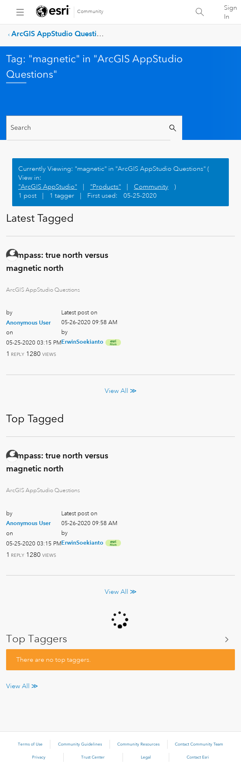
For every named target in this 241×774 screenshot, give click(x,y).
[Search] (88, 128)
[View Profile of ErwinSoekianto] (82, 341)
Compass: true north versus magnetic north (57, 261)
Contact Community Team (199, 744)
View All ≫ (121, 391)
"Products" (105, 187)
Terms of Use (30, 744)
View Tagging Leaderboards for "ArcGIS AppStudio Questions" (120, 638)
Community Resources (138, 744)
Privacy (38, 757)
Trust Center (93, 757)
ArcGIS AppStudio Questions (59, 33)
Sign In (230, 12)
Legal (146, 757)
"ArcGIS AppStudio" (47, 187)
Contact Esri (198, 757)
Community (90, 12)
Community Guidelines (80, 744)
